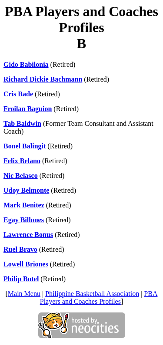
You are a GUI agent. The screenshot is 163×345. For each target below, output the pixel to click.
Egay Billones (23, 219)
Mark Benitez (23, 205)
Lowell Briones (25, 264)
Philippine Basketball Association (92, 293)
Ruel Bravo (20, 249)
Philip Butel (21, 279)
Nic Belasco (20, 175)
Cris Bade (18, 94)
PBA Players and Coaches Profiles (99, 297)
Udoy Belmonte (26, 190)
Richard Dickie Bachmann (42, 79)
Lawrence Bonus (28, 234)
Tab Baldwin (22, 123)
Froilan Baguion (27, 108)
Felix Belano (21, 160)
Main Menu (24, 293)
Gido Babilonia (26, 64)
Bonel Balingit (24, 146)
